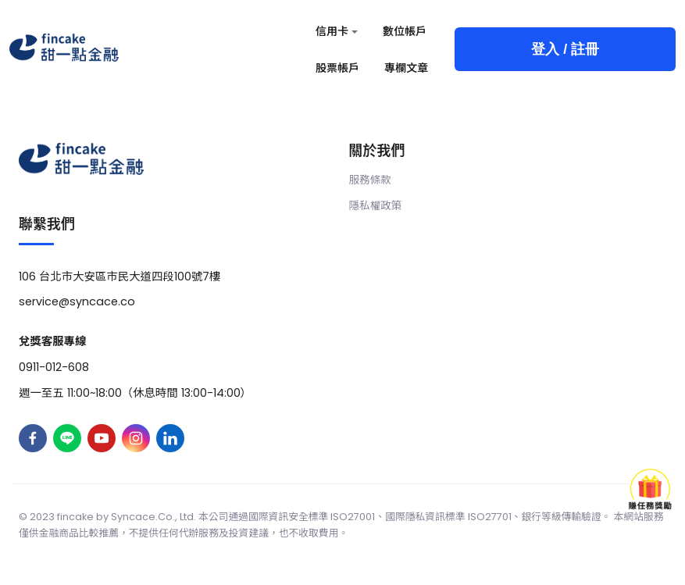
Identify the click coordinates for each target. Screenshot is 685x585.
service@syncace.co (77, 301)
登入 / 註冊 (565, 49)
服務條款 (370, 180)
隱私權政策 (375, 205)
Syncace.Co (142, 516)
